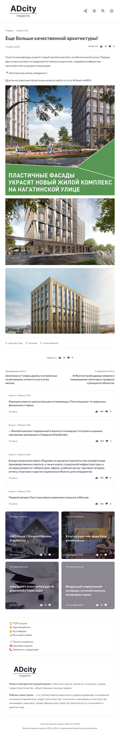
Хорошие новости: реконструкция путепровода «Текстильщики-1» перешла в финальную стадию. (57, 403)
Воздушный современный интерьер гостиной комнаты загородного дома (85, 590)
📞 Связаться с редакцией (23, 649)
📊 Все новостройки (20, 634)
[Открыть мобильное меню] (112, 11)
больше (33, 343)
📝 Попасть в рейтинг (21, 641)
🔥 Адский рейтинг (20, 627)
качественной (50, 343)
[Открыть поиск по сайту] (103, 11)
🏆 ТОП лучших (18, 623)
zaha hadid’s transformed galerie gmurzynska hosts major (32, 588)
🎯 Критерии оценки (20, 645)
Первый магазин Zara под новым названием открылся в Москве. (49, 497)
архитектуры (16, 343)
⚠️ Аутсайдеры (17, 631)
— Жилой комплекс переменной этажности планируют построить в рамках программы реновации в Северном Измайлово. (56, 432)
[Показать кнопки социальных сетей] (86, 11)
